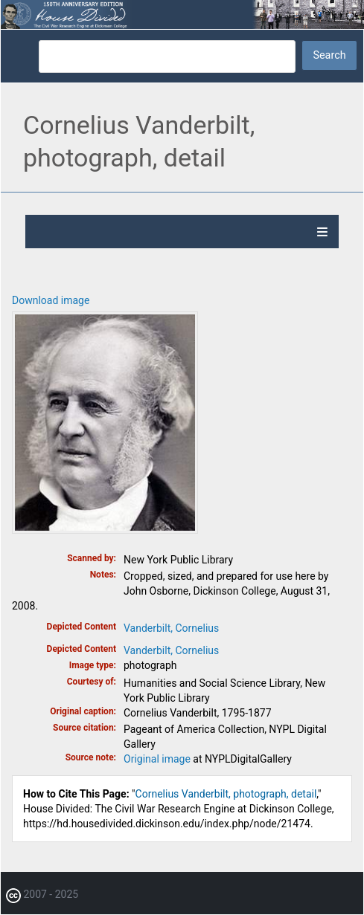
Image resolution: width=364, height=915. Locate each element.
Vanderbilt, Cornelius (171, 628)
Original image (157, 759)
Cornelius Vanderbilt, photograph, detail (226, 794)
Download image (50, 300)
